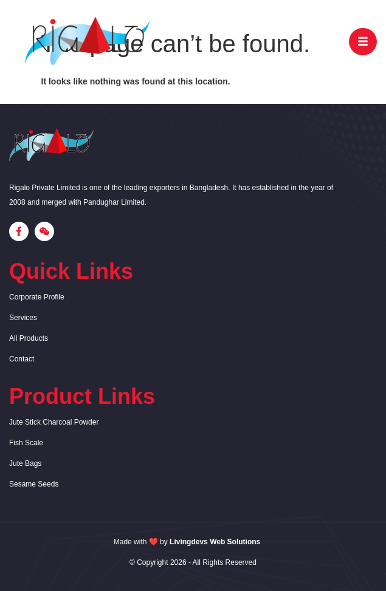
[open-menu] (363, 41)
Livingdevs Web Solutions (215, 542)
